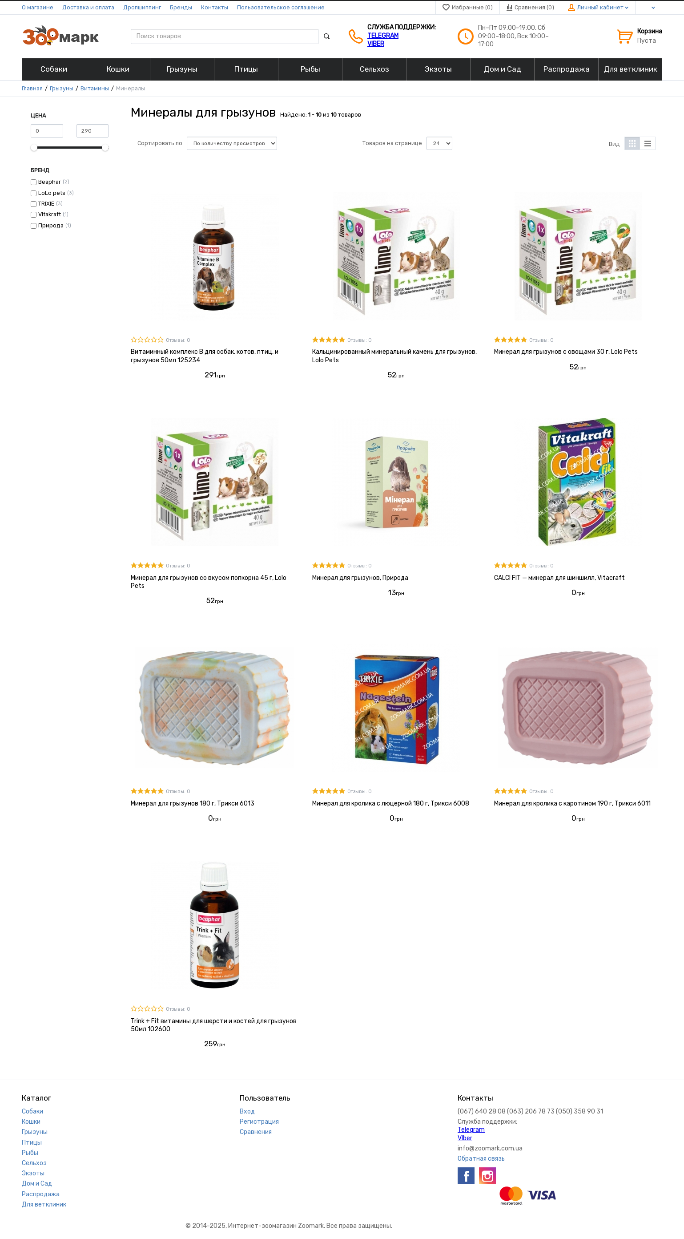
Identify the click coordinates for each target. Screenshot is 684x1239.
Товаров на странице (392, 143)
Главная (32, 88)
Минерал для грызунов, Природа (360, 578)
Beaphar (49, 181)
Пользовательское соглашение (281, 7)
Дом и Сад (37, 1183)
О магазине (37, 7)
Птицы (32, 1142)
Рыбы (30, 1153)
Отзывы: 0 (178, 340)
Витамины (94, 88)
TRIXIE (46, 203)
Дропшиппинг (142, 7)
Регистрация (259, 1122)
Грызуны (61, 88)
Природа (51, 225)
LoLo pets (51, 193)
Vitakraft (49, 214)
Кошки (31, 1122)
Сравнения (256, 1132)
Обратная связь (481, 1158)
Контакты (214, 7)
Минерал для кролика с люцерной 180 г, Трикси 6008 (390, 803)
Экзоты (33, 1173)
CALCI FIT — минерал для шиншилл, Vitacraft (559, 578)
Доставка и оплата (88, 7)
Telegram (382, 36)
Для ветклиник (44, 1204)
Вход (247, 1111)
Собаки (32, 1111)
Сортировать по (159, 143)
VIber (375, 44)
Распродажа (41, 1194)
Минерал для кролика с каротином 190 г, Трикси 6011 (572, 803)
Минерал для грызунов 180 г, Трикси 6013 (192, 803)
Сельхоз (34, 1163)
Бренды (181, 7)
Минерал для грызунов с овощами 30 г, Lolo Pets (566, 352)
